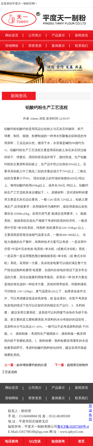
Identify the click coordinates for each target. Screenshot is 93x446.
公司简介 (35, 35)
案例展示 (58, 46)
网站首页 (11, 35)
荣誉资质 (35, 46)
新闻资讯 (81, 35)
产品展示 (58, 35)
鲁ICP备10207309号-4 (73, 426)
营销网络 (11, 46)
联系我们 (81, 46)
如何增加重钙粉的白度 (31, 365)
